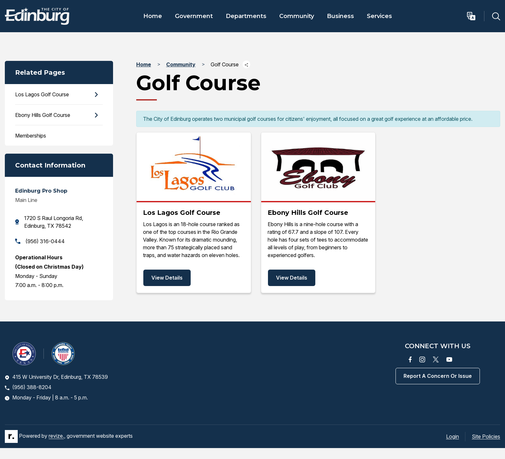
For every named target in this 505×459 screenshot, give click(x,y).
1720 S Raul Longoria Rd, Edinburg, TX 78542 (49, 222)
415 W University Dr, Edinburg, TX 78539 (56, 377)
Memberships (30, 135)
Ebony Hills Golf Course (42, 115)
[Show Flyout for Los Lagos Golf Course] (96, 95)
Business (340, 16)
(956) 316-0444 (40, 241)
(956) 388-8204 (28, 387)
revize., (57, 436)
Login (452, 436)
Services (379, 16)
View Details (167, 277)
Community (296, 16)
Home (152, 16)
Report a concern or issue (438, 376)
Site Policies (486, 436)
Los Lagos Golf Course (42, 94)
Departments (246, 16)
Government (194, 16)
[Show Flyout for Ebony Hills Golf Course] (96, 115)
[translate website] (475, 16)
